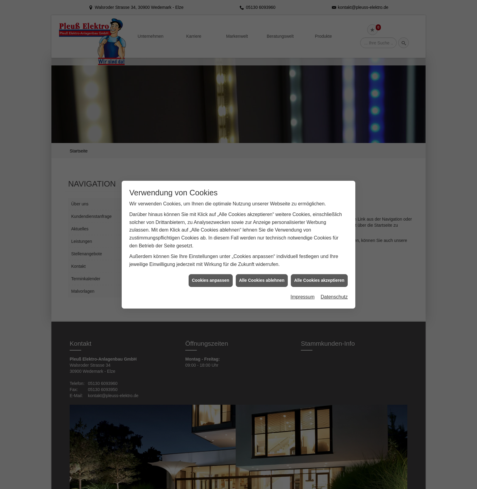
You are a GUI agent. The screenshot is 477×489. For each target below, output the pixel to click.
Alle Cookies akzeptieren (319, 276)
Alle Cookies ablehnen (261, 276)
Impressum (303, 293)
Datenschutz (334, 293)
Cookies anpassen (210, 276)
